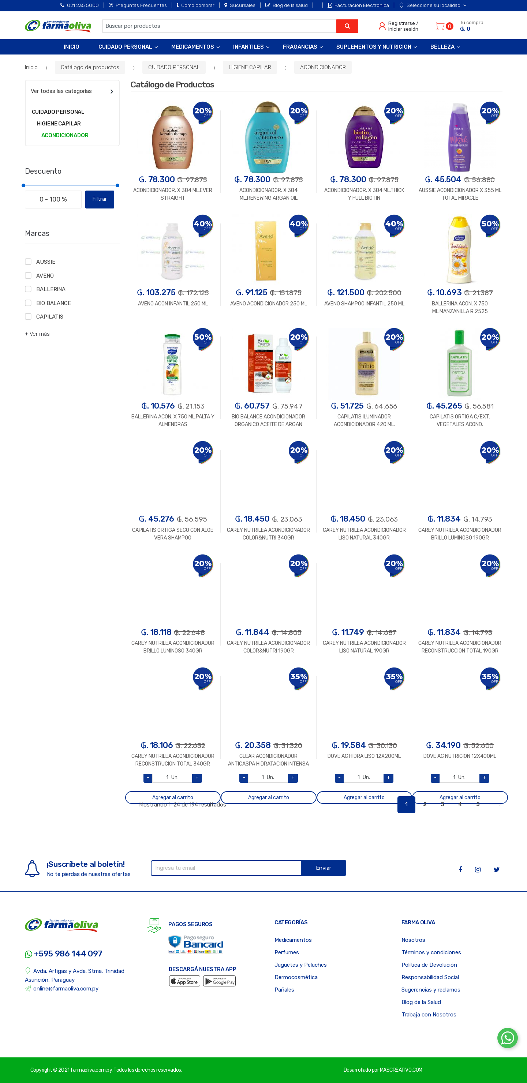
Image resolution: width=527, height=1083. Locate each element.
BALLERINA (51, 289)
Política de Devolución (429, 965)
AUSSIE (45, 262)
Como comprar (195, 5)
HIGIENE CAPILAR (250, 67)
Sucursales (239, 5)
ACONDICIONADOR (323, 67)
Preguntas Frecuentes (138, 5)
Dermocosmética (296, 977)
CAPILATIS (49, 316)
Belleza (442, 47)
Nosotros (413, 940)
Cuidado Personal (125, 47)
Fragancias (300, 47)
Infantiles (248, 47)
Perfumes (286, 952)
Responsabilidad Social (430, 977)
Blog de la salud (286, 5)
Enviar (323, 868)
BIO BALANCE (53, 303)
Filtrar (100, 199)
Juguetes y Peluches (300, 965)
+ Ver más (37, 334)
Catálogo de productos (90, 67)
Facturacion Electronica (358, 5)
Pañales (284, 989)
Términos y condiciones (431, 952)
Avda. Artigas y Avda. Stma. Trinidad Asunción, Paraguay (75, 975)
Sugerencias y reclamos (430, 989)
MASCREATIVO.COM (401, 1070)
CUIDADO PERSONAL (174, 67)
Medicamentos (192, 47)
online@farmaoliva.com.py (62, 988)
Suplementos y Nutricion (373, 47)
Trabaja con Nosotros (428, 1014)
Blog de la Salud (421, 1002)
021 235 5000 (79, 5)
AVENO (44, 275)
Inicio (71, 47)
